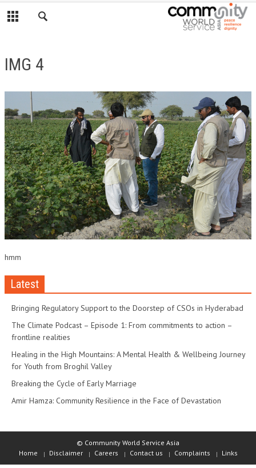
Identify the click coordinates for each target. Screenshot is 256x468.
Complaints (192, 453)
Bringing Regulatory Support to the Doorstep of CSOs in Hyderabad (127, 308)
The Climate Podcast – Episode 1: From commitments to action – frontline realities (121, 331)
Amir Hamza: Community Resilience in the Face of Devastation (116, 400)
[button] (43, 18)
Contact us (146, 453)
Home (28, 453)
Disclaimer (66, 453)
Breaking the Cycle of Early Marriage (74, 383)
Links (230, 453)
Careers (106, 453)
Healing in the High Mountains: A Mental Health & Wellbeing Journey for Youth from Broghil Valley (128, 360)
